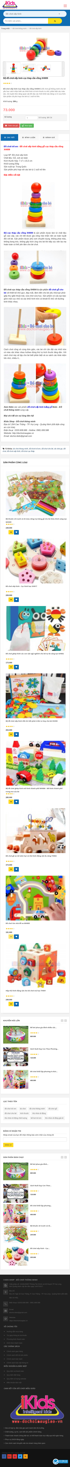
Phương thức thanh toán (16, 1339)
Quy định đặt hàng (13, 1375)
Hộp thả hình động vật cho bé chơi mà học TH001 (26, 991)
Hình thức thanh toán (14, 1343)
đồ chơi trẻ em (10, 1109)
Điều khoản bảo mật (14, 1383)
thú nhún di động (39, 1113)
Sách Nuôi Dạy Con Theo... (41, 1185)
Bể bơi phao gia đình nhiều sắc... (43, 1027)
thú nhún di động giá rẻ (54, 1118)
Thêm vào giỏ (11, 125)
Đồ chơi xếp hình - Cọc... (40, 1248)
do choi (23, 1109)
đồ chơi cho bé (11, 1113)
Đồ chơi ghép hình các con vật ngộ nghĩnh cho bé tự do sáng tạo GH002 (35, 653)
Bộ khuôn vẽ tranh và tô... (40, 1226)
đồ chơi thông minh (37, 1109)
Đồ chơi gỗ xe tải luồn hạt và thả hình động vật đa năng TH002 (31, 856)
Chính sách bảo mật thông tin (17, 1363)
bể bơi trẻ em (36, 1118)
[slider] (7, 83)
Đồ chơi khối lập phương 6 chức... (44, 1071)
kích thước (24, 1113)
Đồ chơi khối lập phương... (41, 1205)
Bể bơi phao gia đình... (39, 1164)
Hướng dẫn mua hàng (15, 1331)
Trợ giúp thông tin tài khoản (17, 1335)
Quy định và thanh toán (15, 1371)
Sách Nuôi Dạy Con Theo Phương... (44, 1049)
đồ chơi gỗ (53, 1109)
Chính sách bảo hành (14, 1359)
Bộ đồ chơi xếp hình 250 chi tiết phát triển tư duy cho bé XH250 (32, 721)
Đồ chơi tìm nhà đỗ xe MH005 (18, 923)
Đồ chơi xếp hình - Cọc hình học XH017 (21, 586)
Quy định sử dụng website (16, 1379)
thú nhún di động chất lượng (16, 1118)
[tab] (9, 137)
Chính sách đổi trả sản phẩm (17, 1355)
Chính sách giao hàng (15, 1351)
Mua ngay (27, 125)
